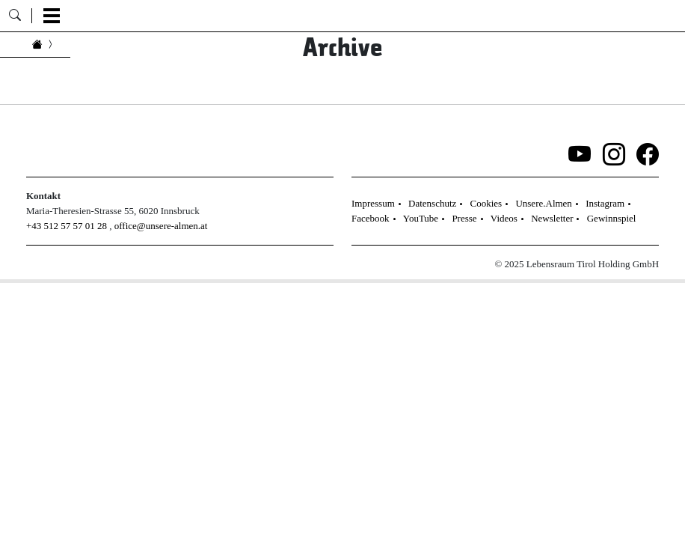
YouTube (420, 218)
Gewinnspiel (611, 218)
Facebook (370, 218)
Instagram (605, 203)
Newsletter (552, 218)
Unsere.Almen (543, 203)
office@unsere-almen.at (161, 225)
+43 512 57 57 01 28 (66, 225)
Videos (504, 218)
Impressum (373, 203)
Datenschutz (432, 203)
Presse (464, 218)
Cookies (486, 203)
